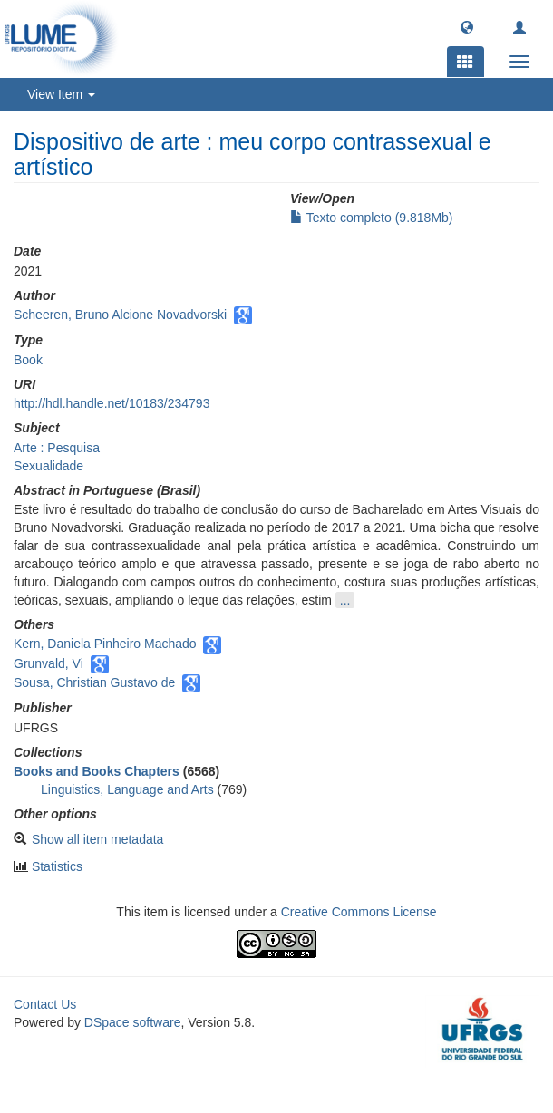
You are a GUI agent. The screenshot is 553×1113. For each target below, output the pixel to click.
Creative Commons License (359, 912)
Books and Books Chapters (96, 771)
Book (28, 360)
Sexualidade (48, 466)
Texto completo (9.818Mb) (371, 217)
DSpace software (132, 1022)
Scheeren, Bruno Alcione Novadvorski (120, 314)
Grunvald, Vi (48, 663)
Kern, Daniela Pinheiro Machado (105, 643)
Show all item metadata (98, 839)
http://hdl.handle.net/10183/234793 (111, 403)
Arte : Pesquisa (57, 447)
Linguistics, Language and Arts (127, 789)
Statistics (57, 866)
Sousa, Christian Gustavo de (94, 682)
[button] (467, 26)
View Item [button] (61, 94)
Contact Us (45, 1004)
